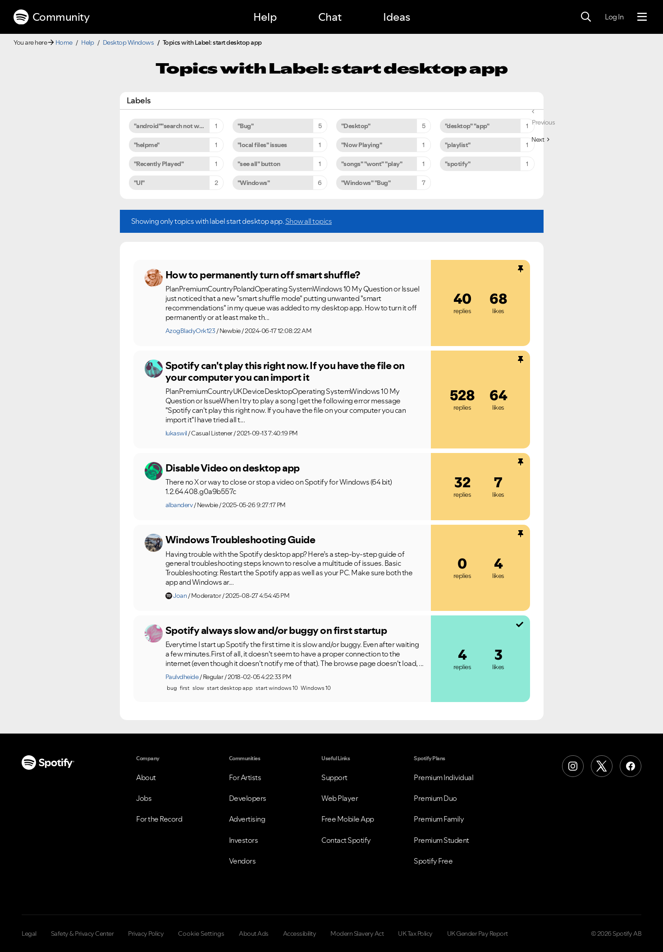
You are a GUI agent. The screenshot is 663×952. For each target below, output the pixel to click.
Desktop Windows (128, 42)
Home (64, 42)
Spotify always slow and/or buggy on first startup (276, 630)
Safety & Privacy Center (82, 933)
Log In (614, 17)
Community (51, 17)
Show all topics (308, 221)
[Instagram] (573, 766)
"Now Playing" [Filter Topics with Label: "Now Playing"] (361, 144)
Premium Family (439, 819)
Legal (29, 933)
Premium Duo (435, 798)
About (146, 777)
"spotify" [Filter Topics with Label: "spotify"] (458, 163)
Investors (243, 840)
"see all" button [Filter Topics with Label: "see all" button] (259, 163)
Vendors (242, 861)
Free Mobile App (347, 819)
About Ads (254, 933)
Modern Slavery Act (357, 933)
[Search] (586, 17)
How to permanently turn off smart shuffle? (262, 275)
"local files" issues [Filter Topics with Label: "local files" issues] (262, 144)
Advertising (247, 819)
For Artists (245, 777)
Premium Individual (443, 777)
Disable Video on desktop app (232, 468)
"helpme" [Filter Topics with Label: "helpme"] (147, 144)
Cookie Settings (201, 933)
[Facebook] (630, 766)
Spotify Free (433, 861)
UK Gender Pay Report (477, 933)
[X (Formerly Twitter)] (602, 766)
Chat (330, 16)
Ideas (396, 16)
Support (334, 777)
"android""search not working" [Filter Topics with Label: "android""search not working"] (177, 125)
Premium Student (441, 840)
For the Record (159, 819)
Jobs (143, 798)
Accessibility (299, 933)
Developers (247, 798)
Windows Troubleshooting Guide (240, 539)
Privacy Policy (146, 933)
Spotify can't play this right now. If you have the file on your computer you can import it (285, 372)
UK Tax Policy (415, 933)
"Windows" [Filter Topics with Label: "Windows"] (254, 182)
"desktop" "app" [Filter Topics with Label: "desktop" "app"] (467, 125)
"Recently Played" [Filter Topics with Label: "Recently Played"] (159, 163)
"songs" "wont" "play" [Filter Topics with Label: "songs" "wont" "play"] (371, 163)
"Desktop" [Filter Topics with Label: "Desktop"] (355, 125)
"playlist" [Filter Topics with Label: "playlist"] (458, 144)
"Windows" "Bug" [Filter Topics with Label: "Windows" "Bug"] (366, 182)
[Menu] (642, 17)
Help (265, 16)
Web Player (339, 798)
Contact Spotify (346, 840)
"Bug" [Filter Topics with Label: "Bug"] (246, 125)
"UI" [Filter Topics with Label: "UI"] (139, 182)
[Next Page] (540, 139)
